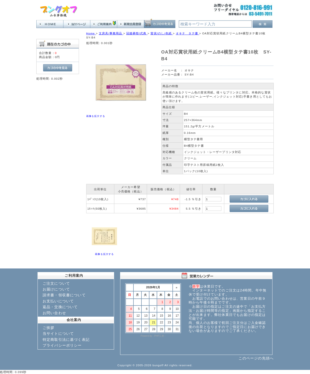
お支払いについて (58, 301)
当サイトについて (58, 333)
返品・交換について (60, 307)
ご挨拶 (48, 328)
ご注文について (56, 283)
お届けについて (56, 289)
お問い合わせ (54, 313)
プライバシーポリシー (62, 345)
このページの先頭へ (256, 358)
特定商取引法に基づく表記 (66, 339)
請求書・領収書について (64, 295)
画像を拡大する (95, 116)
